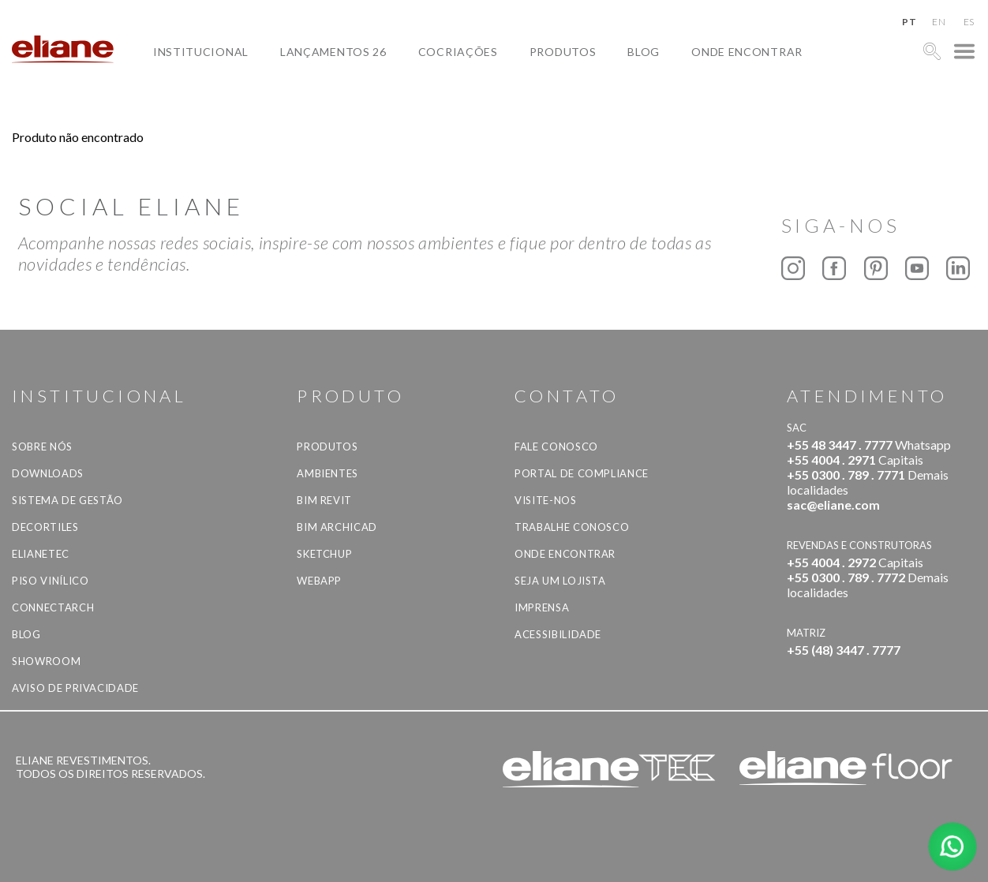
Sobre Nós (42, 446)
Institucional (201, 51)
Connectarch (53, 607)
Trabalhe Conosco (572, 527)
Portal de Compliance (582, 473)
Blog (643, 51)
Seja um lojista (560, 580)
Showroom (46, 661)
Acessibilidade (558, 634)
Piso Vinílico (50, 580)
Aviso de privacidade (75, 688)
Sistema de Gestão (67, 500)
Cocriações (458, 51)
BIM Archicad (337, 527)
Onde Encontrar (747, 51)
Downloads (48, 473)
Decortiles (45, 527)
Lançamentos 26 (333, 51)
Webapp (319, 580)
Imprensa (542, 607)
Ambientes (327, 473)
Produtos (563, 51)
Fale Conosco (556, 446)
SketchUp (324, 554)
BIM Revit (324, 500)
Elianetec (40, 554)
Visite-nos (546, 500)
